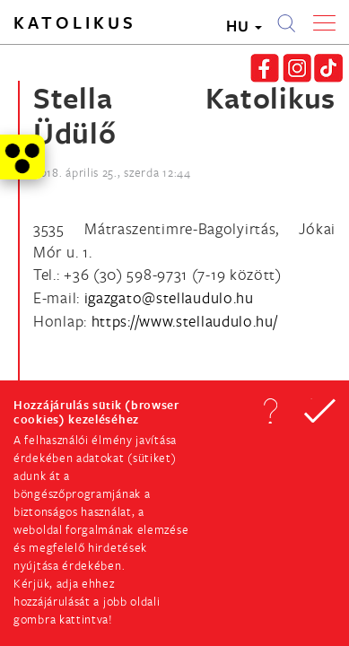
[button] (270, 410)
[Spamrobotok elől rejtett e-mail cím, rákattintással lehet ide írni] (169, 297)
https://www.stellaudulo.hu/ (185, 320)
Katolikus (74, 22)
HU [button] (244, 25)
